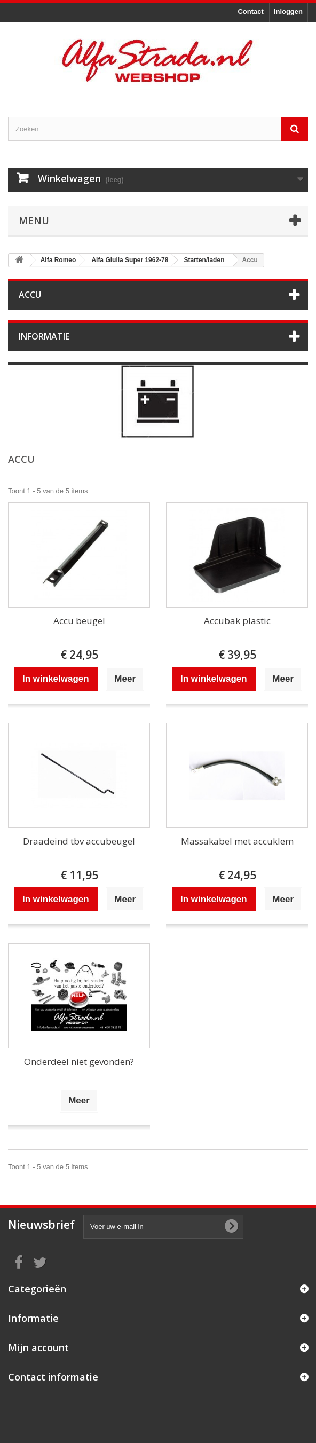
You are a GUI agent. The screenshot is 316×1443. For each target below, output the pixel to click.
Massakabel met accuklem (237, 841)
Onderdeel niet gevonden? (79, 1061)
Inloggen (288, 11)
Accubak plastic (237, 620)
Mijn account (38, 1347)
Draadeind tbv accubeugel (79, 841)
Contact (250, 11)
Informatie (44, 336)
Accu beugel (79, 620)
